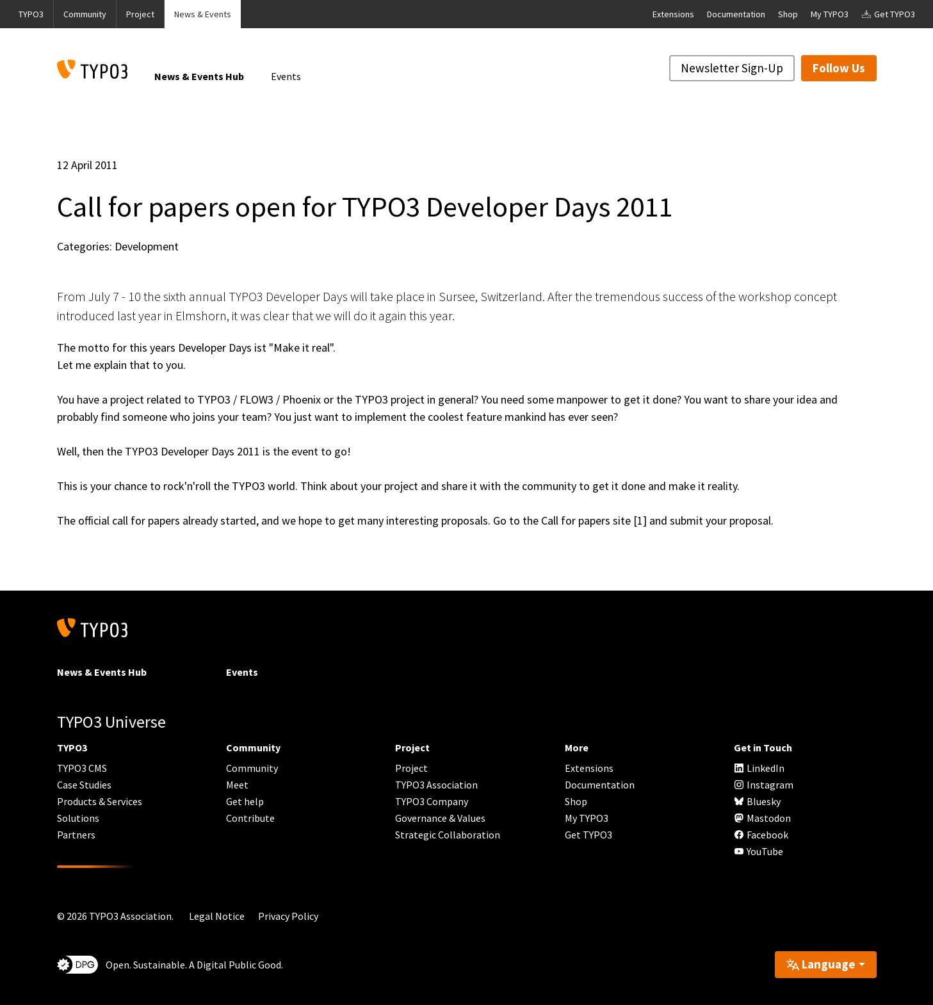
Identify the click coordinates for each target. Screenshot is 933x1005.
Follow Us (839, 68)
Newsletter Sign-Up (732, 68)
